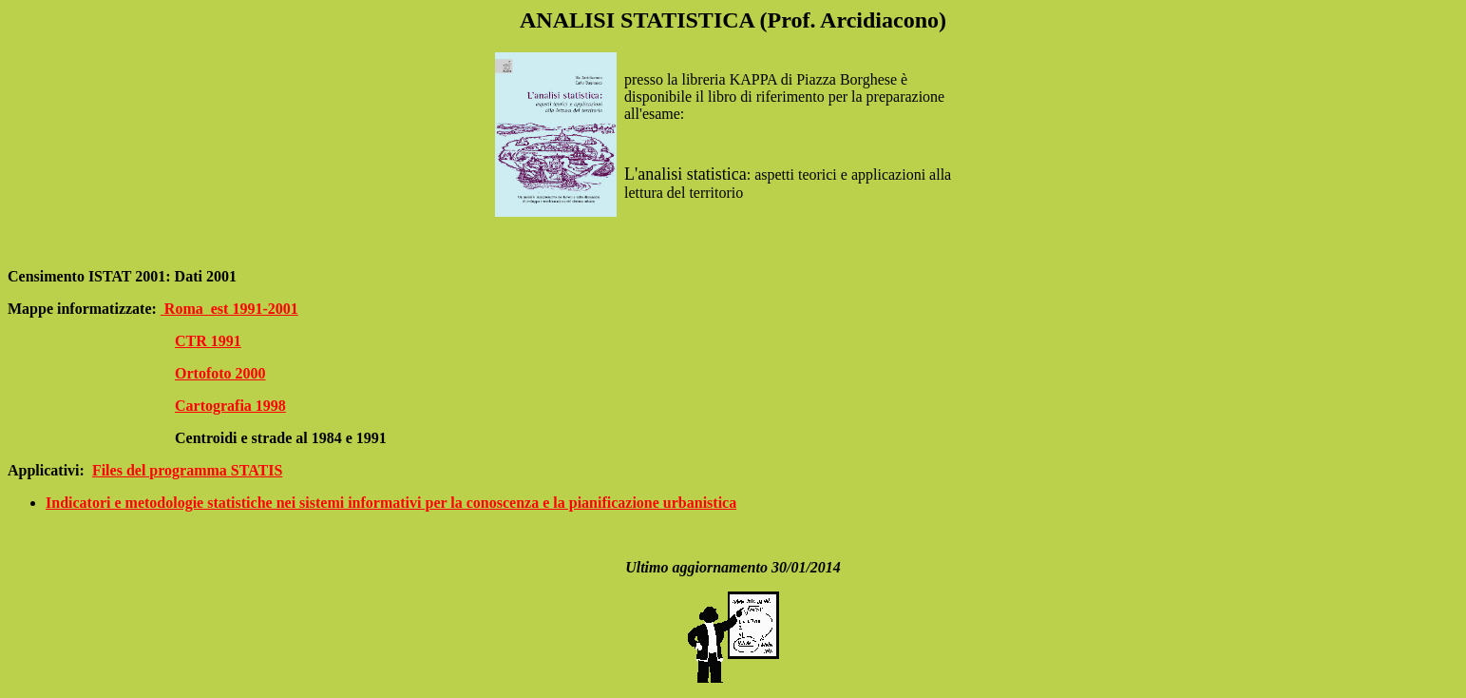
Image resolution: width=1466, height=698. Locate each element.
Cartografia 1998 (230, 405)
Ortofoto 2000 (220, 373)
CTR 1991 (208, 341)
